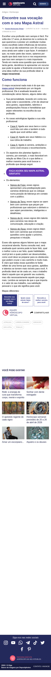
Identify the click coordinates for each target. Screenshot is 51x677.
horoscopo (37, 322)
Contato (37, 666)
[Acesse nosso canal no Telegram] (28, 642)
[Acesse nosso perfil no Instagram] (6, 642)
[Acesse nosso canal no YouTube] (13, 642)
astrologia (8, 322)
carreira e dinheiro (22, 322)
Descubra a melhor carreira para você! (41, 300)
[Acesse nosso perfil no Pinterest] (29, 649)
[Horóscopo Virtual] (15, 4)
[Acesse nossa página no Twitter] (42, 642)
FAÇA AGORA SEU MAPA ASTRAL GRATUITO (27, 172)
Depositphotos (25, 668)
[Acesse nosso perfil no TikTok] (35, 642)
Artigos (5, 12)
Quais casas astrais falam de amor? (25, 300)
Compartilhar (39, 312)
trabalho (19, 327)
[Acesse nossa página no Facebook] (22, 649)
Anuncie (46, 666)
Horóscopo (14, 12)
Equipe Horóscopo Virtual (14, 28)
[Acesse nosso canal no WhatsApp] (20, 642)
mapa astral (8, 88)
